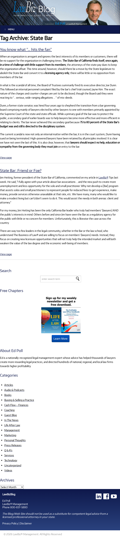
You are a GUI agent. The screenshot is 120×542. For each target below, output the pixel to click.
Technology (10, 460)
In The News (11, 420)
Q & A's (8, 450)
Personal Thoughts (15, 440)
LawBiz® (103, 177)
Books (7, 395)
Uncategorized (12, 465)
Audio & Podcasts (14, 390)
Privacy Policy (10, 523)
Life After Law (12, 425)
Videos (8, 470)
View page (6, 157)
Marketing (10, 435)
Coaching (9, 410)
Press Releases (13, 445)
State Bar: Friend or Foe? (20, 170)
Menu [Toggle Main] (9, 29)
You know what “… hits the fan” (26, 49)
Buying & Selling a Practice (19, 400)
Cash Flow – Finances (16, 405)
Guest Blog (10, 415)
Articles (8, 384)
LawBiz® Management (15, 504)
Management (12, 430)
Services (9, 455)
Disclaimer (26, 523)
